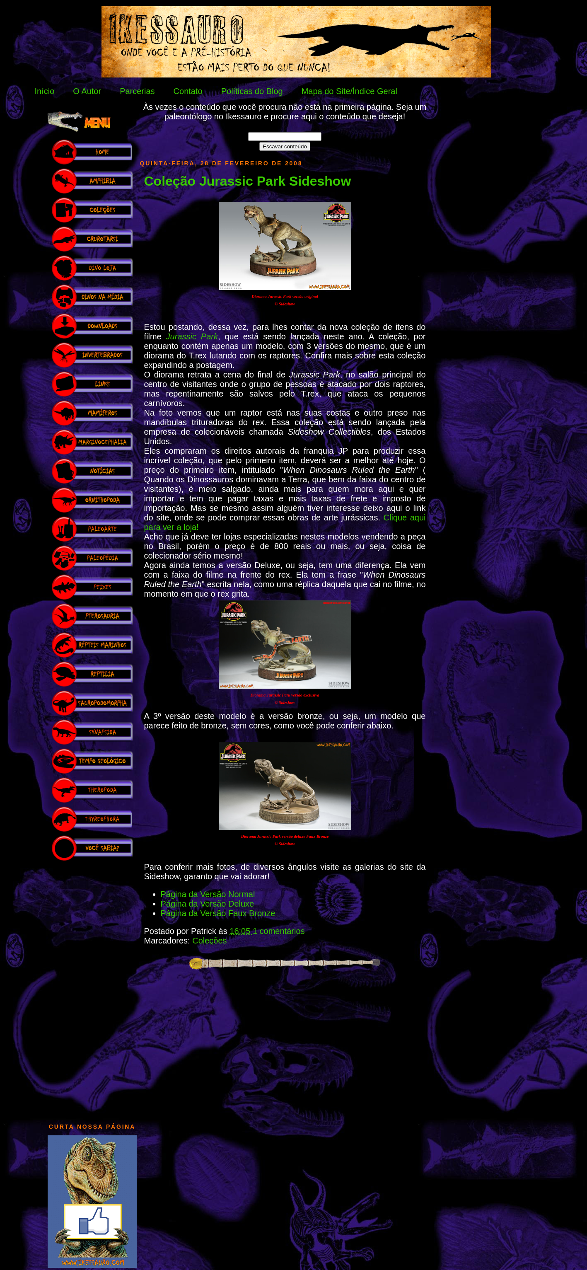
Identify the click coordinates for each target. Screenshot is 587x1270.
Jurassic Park (192, 336)
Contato (188, 91)
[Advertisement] (92, 988)
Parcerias (137, 91)
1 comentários (279, 931)
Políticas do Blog (252, 91)
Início (45, 91)
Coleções (209, 940)
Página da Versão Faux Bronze (218, 913)
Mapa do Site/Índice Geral (349, 91)
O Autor (87, 91)
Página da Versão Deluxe (207, 903)
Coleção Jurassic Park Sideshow (247, 181)
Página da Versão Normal (208, 894)
